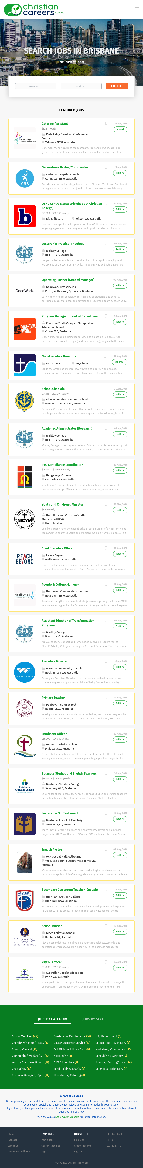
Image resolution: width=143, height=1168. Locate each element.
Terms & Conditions (19, 1151)
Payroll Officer (52, 962)
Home (11, 1134)
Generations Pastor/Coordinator (65, 167)
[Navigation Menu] (137, 6)
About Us (13, 1145)
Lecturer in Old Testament (60, 813)
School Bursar (52, 926)
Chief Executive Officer (58, 548)
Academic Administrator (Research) (67, 428)
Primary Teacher (53, 698)
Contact (12, 1140)
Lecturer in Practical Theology (63, 244)
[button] (10, 52)
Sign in (45, 1151)
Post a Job (47, 1140)
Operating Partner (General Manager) (68, 280)
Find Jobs (116, 86)
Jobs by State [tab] (94, 1019)
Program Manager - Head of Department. (71, 316)
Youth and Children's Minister (62, 504)
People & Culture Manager (60, 584)
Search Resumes (50, 1145)
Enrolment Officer (54, 734)
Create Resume (82, 1145)
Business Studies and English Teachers (69, 773)
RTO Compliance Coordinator (62, 465)
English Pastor (52, 849)
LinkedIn (116, 1146)
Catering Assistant (55, 124)
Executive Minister (55, 661)
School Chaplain (53, 389)
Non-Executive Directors (59, 356)
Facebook (117, 1134)
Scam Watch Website (67, 1117)
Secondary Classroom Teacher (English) (70, 890)
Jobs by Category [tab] (53, 1019)
